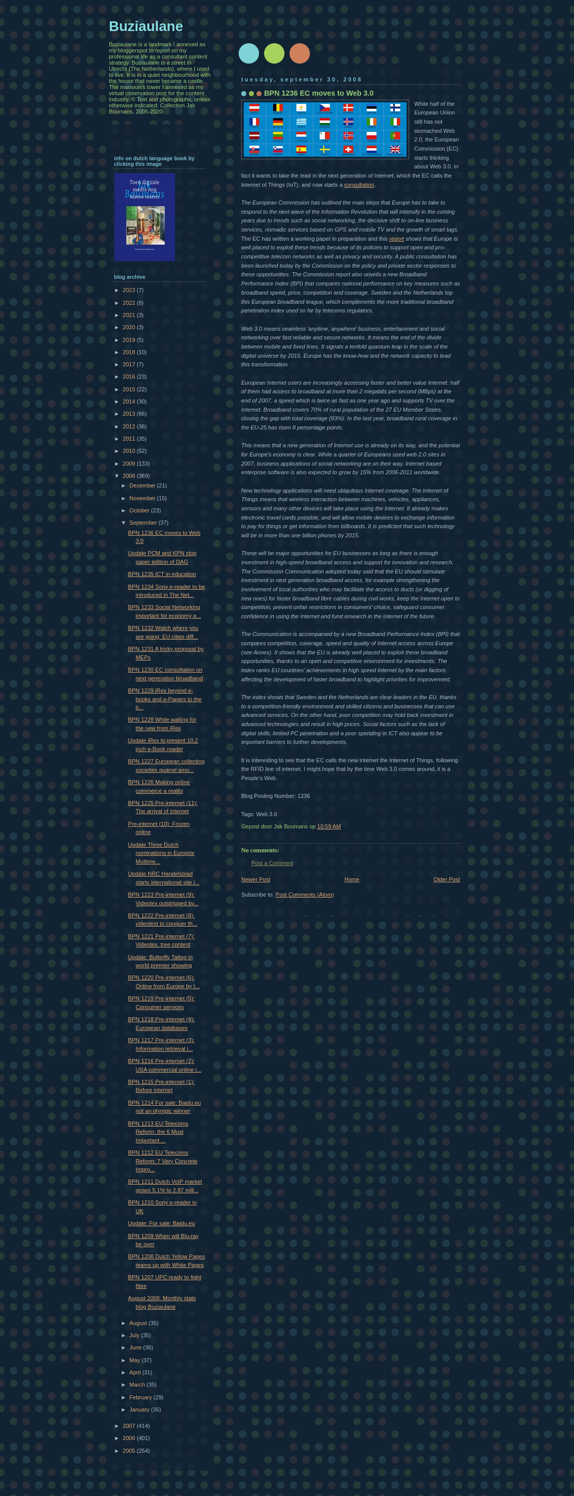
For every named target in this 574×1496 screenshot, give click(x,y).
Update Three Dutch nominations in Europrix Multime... (161, 853)
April (135, 1372)
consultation (359, 185)
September (143, 523)
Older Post (447, 879)
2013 (130, 414)
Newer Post (255, 879)
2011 (130, 439)
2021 (130, 315)
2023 (130, 290)
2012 (130, 426)
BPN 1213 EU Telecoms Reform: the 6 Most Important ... (158, 1131)
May (135, 1360)
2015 (130, 389)
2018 (130, 352)
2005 (130, 1451)
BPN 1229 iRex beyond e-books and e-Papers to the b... (165, 698)
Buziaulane (146, 26)
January (140, 1409)
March (138, 1385)
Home (352, 879)
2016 (130, 376)
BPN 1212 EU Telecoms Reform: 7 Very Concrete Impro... (163, 1160)
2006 (130, 1438)
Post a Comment (272, 863)
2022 (130, 303)
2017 (130, 364)
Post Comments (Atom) (305, 894)
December (143, 485)
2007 (130, 1426)
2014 (130, 401)
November (143, 498)
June (136, 1347)
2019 (130, 340)
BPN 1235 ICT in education (162, 574)
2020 (130, 327)
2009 (130, 464)
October (140, 510)
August (138, 1323)
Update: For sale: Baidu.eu (161, 1223)
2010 (130, 451)
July (135, 1335)
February (141, 1397)
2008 (130, 476)
